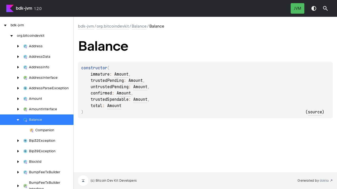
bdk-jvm (24, 8)
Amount (121, 74)
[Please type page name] (325, 8)
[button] (325, 8)
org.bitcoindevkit (113, 26)
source (315, 112)
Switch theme (314, 8)
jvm (297, 8)
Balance (139, 26)
